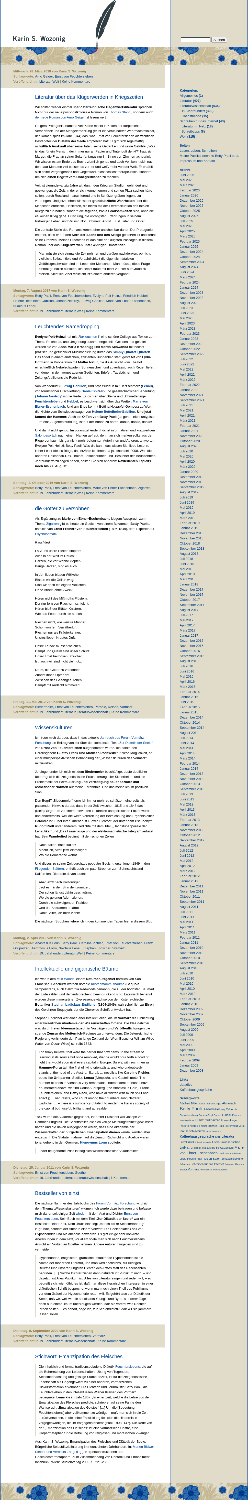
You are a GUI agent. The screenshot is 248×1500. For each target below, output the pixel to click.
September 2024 (192, 262)
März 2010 (187, 994)
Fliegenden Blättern (49, 869)
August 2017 (189, 610)
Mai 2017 (186, 620)
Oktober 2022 (190, 349)
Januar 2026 (189, 195)
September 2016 (192, 656)
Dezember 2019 (192, 477)
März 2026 (187, 185)
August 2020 (189, 446)
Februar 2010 (190, 999)
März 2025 (187, 236)
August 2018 (189, 554)
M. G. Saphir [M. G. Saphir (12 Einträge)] (194, 1147)
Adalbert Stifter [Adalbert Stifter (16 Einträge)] (189, 1103)
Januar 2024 (189, 287)
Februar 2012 (190, 876)
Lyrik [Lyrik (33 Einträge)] (183, 1147)
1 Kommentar (121, 1178)
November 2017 (192, 594)
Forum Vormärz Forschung (116, 1203)
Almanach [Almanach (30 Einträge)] (229, 1103)
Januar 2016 (189, 697)
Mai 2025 (186, 226)
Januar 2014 (189, 768)
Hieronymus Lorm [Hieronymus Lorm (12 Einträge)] (235, 1125)
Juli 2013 (186, 794)
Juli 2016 (186, 666)
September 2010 (192, 963)
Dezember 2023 (192, 293)
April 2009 (187, 1050)
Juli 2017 (186, 615)
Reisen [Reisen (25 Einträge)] (207, 1158)
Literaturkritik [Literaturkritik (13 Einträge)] (187, 1142)
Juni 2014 (187, 743)
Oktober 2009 (190, 1019)
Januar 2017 (189, 635)
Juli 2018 (186, 559)
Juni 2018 (187, 564)
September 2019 (192, 487)
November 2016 (192, 646)
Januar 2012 (189, 881)
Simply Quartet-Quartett (131, 352)
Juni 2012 (187, 855)
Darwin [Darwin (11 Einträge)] (217, 1115)
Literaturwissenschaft (92, 712)
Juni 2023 (187, 313)
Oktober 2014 (190, 722)
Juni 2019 (187, 502)
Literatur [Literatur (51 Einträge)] (227, 1136)
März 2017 (187, 630)
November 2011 (192, 891)
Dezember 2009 (192, 1009)
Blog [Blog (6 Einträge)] (223, 1109)
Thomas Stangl (120, 112)
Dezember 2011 (192, 886)
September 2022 (192, 354)
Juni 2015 (187, 702)
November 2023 (192, 298)
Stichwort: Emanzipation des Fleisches (78, 1356)
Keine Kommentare (76, 81)
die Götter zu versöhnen (62, 508)
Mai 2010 (186, 983)
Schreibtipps (191, 131)
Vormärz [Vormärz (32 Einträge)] (193, 1169)
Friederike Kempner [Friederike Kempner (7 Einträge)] (189, 1126)
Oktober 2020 (190, 441)
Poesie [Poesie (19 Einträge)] (191, 1158)
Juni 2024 (187, 272)
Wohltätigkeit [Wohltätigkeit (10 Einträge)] (220, 1169)
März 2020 (187, 467)
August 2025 (189, 216)
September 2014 (192, 728)
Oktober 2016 (190, 651)
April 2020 (187, 461)
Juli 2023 (186, 308)
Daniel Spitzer (93, 391)
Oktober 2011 (190, 896)
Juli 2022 (186, 359)
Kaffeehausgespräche (196, 1090)
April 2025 (187, 231)
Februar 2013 (190, 820)
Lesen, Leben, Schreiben (198, 151)
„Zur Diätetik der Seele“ (135, 743)
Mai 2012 (186, 861)
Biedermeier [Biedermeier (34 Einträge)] (211, 1109)
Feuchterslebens (127, 1366)
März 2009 (187, 1055)
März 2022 (187, 380)
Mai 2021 (186, 410)
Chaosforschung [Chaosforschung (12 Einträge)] (189, 1115)
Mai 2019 (186, 507)
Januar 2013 (189, 825)
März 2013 (187, 815)
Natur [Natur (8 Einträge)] (228, 1153)
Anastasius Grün (47, 943)
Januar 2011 (189, 942)
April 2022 (187, 374)
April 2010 (187, 989)
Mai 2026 (186, 180)
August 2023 (189, 303)
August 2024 (189, 267)
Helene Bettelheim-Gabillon (33, 301)
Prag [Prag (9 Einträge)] (199, 1159)
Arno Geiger (44, 76)
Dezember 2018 (192, 533)
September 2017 (192, 605)
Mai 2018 (186, 569)
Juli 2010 (186, 973)
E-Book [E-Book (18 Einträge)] (226, 1114)
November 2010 (192, 953)
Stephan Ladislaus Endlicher (74, 1004)
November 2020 (192, 436)
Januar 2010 (189, 1004)
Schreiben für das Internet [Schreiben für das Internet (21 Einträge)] (207, 1164)
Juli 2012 (186, 850)
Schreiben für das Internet (199, 121)
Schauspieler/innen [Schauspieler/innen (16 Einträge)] (232, 1158)
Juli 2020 (186, 451)
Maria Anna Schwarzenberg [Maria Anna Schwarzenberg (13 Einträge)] (218, 1147)
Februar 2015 (190, 707)
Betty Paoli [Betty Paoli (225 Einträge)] (191, 1108)
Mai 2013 (186, 804)
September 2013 (192, 789)
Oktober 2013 (190, 784)
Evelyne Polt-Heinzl (107, 296)
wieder (81, 1213)
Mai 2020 (186, 456)
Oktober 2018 (190, 543)
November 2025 (192, 206)
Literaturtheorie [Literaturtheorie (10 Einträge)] (203, 1142)
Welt (55, 81)
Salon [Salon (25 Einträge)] (216, 1158)
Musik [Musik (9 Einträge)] (222, 1153)
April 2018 (187, 574)
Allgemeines (189, 95)
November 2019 (192, 482)
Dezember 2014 (192, 717)
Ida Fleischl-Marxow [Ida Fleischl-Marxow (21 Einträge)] (192, 1131)
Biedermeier (44, 707)
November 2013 (192, 779)
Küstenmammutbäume (108, 984)
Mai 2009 (186, 1045)
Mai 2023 (186, 318)
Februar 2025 (190, 241)
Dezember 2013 (192, 774)
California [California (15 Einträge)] (231, 1109)
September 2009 (192, 1024)
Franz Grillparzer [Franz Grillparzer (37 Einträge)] (207, 1120)
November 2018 (192, 538)
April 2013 (187, 809)
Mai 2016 (186, 676)
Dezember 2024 (192, 252)
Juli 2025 (186, 221)
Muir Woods (65, 979)
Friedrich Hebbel (135, 296)
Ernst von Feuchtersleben (74, 76)
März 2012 (187, 871)
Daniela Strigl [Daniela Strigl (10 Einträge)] (206, 1115)
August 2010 (189, 968)
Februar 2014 (190, 763)
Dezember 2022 (192, 344)
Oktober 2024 (190, 257)
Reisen (113, 707)
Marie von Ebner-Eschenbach (128, 301)
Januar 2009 (189, 1065)
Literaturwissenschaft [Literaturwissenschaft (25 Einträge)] (226, 1142)
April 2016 (187, 681)
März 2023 (187, 328)
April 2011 (187, 927)
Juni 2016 (187, 671)
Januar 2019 (189, 528)
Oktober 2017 (190, 600)
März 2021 (187, 420)
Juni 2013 (187, 799)
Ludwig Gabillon (93, 301)
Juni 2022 (187, 364)
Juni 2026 (187, 175)
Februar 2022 (190, 385)
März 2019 (187, 518)
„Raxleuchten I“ (88, 337)
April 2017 (187, 625)
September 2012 (192, 840)
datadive (186, 1084)
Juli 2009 (186, 1035)
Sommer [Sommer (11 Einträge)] (229, 1164)
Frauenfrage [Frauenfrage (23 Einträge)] (229, 1120)
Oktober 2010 (190, 958)
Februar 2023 (190, 333)
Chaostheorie (191, 116)
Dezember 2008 (192, 1070)
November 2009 (192, 1014)
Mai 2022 (186, 369)
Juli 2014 (186, 738)
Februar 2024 (190, 282)
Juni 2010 (187, 978)
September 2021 (192, 400)
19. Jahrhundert (51, 311)
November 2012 (192, 830)
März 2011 (187, 932)
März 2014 (187, 758)
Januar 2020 (189, 472)
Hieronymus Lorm (43, 948)
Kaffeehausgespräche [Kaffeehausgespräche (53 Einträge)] (197, 1136)
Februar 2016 (190, 692)
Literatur (45, 81)
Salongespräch (46, 435)
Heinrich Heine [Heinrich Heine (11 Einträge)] (216, 1125)
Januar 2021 (189, 431)
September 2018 (192, 548)
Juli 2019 (186, 497)
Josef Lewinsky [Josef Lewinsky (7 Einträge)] (213, 1131)
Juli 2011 (186, 912)
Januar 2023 (189, 339)
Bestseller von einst (57, 1193)
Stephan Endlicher (96, 948)
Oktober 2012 (190, 835)
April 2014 (187, 753)
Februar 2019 (190, 523)
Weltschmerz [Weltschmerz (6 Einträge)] (206, 1170)
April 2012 (187, 866)
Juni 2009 (187, 1040)
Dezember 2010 (192, 948)
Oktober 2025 (190, 211)
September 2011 (192, 902)
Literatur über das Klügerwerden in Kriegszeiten (89, 97)
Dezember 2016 (192, 641)
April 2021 (187, 415)
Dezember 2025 (192, 200)
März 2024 (187, 277)
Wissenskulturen (54, 727)
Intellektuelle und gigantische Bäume (76, 969)
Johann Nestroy (67, 301)
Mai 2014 (186, 748)
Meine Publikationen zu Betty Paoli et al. (209, 156)
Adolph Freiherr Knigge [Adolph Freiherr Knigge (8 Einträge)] (209, 1103)
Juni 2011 (187, 917)
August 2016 (189, 661)
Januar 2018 (189, 584)
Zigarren (144, 488)
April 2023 (187, 323)
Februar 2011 (190, 937)
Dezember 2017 (192, 589)
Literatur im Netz (194, 126)
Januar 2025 (189, 246)
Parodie (100, 707)
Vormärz (126, 707)
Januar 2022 (189, 390)
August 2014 (189, 733)
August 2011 (189, 907)
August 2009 (189, 1029)
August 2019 (189, 492)
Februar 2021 (190, 426)
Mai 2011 (186, 922)
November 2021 (192, 395)
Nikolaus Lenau (24, 306)
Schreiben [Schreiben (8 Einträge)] (185, 1164)
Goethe (80, 1173)
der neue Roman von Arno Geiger (60, 117)
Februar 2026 (190, 190)
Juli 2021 (186, 405)
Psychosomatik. (46, 534)
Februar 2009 (190, 1060)
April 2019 (187, 513)
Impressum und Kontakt (197, 161)
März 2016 (187, 687)
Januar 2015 (189, 712)
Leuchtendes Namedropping (67, 326)
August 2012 (189, 845)
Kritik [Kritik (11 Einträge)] (217, 1136)
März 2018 (187, 579)
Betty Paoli (43, 296)
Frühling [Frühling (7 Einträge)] (203, 1126)
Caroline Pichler (91, 943)
